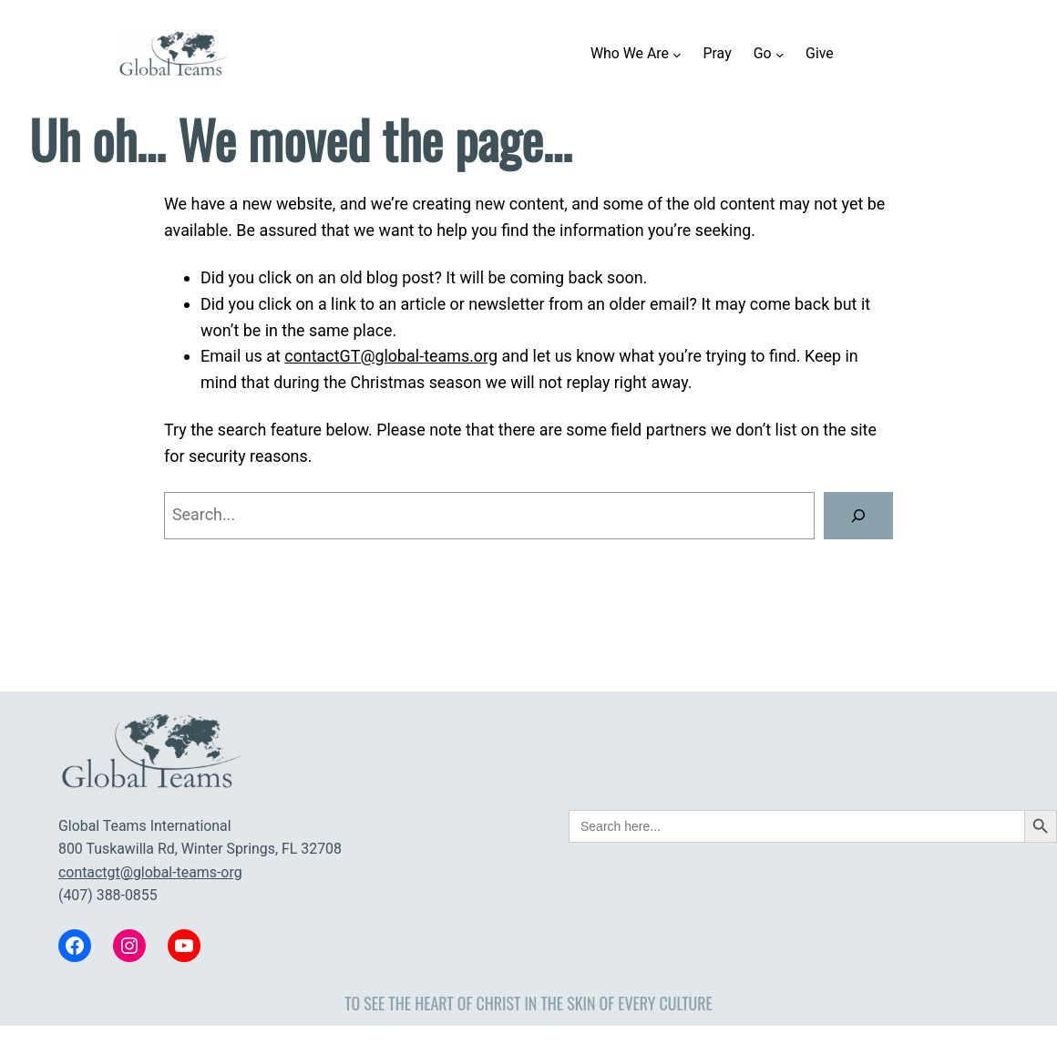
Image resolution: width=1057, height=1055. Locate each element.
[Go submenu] (780, 53)
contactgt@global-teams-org (150, 872)
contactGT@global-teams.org (391, 355)
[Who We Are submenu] (677, 53)
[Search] (858, 515)
